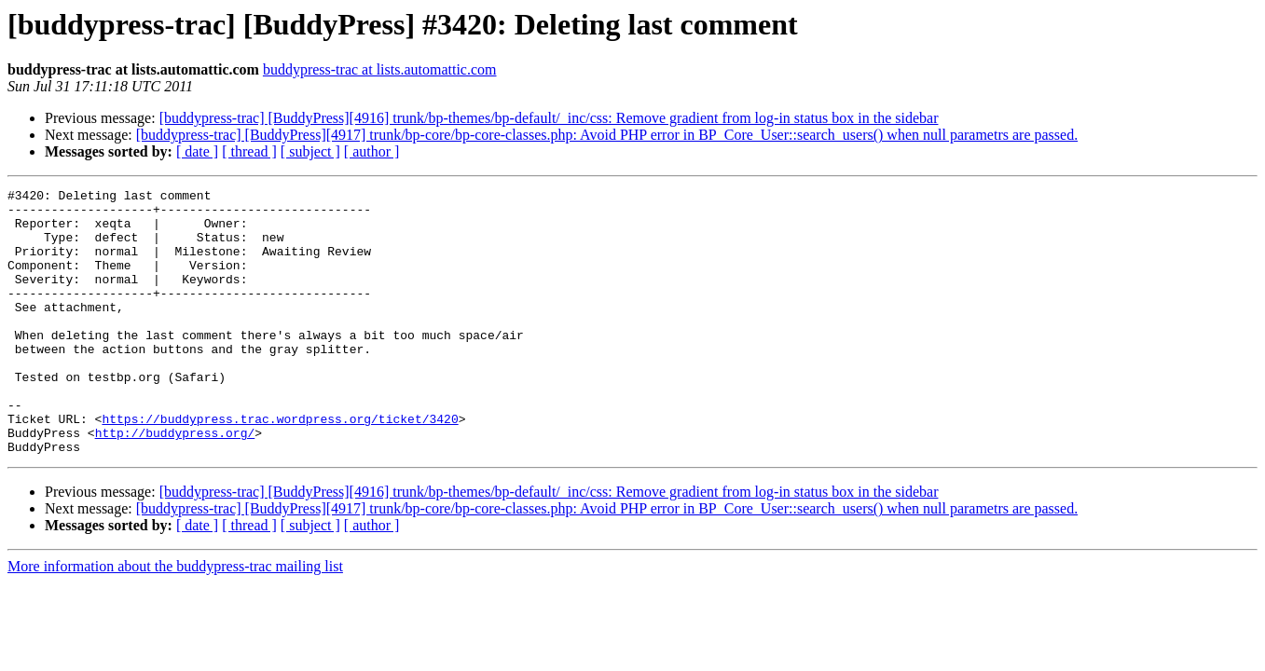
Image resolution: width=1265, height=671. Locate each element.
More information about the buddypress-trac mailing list (175, 619)
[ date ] (197, 151)
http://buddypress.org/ (175, 482)
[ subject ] (310, 151)
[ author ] (372, 151)
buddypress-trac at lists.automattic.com (380, 69)
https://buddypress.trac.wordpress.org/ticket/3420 (280, 466)
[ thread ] (249, 151)
